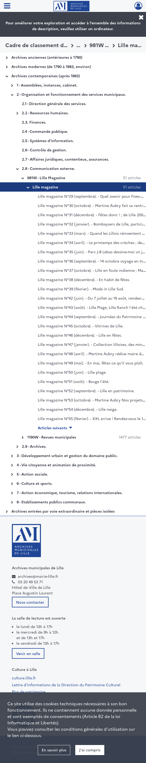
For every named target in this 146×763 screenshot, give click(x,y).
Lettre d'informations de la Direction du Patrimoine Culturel (66, 684)
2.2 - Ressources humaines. (45, 112)
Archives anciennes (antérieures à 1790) (46, 57)
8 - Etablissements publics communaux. (51, 501)
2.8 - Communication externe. (48, 168)
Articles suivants (52, 427)
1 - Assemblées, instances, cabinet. (47, 85)
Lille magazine (45, 186)
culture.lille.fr (24, 677)
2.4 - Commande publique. (45, 131)
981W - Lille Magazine (46, 177)
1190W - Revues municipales (51, 437)
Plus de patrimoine (28, 691)
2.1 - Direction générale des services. (54, 103)
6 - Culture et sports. (35, 483)
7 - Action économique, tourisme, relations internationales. (70, 492)
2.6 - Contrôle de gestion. (44, 149)
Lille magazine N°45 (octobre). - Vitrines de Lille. (81, 325)
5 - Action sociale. (32, 474)
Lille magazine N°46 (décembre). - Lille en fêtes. (80, 335)
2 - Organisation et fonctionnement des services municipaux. (71, 94)
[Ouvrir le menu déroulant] (7, 6)
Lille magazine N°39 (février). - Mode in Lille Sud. (81, 288)
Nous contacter (30, 602)
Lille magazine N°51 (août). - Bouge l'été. (73, 381)
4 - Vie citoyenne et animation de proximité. (56, 464)
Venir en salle (28, 653)
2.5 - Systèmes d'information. (48, 140)
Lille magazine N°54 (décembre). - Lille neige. (77, 409)
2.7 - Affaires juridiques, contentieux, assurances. (65, 159)
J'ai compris (89, 749)
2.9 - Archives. (34, 446)
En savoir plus (54, 749)
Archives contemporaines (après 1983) (45, 75)
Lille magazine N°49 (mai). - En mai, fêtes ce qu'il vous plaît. (91, 362)
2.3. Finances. (34, 122)
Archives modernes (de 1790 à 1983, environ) (51, 66)
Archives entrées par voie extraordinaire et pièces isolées (63, 511)
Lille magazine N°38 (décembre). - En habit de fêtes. (84, 279)
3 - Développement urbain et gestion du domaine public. (67, 455)
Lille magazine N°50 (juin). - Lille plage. (72, 372)
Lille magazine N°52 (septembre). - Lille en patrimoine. (86, 390)
